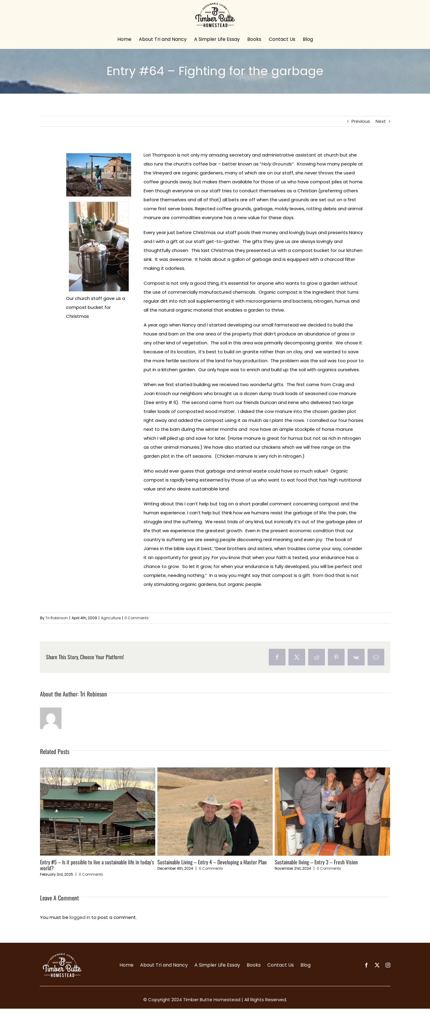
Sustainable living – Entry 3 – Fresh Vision (316, 862)
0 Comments (137, 617)
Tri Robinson (56, 617)
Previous (360, 121)
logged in (80, 917)
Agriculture (111, 617)
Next (381, 121)
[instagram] (388, 965)
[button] (44, 822)
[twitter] (377, 965)
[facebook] (366, 965)
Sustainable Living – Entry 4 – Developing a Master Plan (212, 862)
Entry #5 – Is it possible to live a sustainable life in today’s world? (97, 865)
